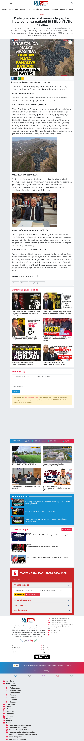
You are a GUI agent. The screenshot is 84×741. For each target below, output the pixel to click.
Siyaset (71, 9)
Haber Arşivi (53, 635)
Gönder (16, 391)
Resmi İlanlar (37, 9)
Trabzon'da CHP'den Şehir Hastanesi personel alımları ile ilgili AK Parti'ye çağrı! (57, 313)
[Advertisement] (42, 424)
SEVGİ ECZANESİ (20, 610)
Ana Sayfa (8, 681)
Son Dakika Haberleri (56, 633)
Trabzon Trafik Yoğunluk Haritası (60, 625)
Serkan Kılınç (17, 82)
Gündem (63, 9)
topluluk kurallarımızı (31, 398)
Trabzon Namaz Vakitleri (57, 623)
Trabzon (4, 9)
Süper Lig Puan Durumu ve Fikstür (21, 734)
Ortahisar (24, 283)
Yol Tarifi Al (19, 594)
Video (7, 707)
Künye (7, 718)
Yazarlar (47, 9)
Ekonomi (55, 9)
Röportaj (8, 711)
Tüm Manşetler (54, 631)
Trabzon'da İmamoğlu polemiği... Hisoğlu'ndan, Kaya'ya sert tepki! (24, 338)
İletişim (7, 720)
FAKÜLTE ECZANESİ (22, 585)
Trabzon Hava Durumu (57, 621)
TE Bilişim (47, 671)
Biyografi (8, 713)
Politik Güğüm (25, 9)
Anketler (8, 716)
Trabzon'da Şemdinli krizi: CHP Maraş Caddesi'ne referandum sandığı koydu (57, 338)
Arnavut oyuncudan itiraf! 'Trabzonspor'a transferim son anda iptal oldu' (56, 488)
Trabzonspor (13, 9)
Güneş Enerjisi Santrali (37, 283)
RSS (16, 665)
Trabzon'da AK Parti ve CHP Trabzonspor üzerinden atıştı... (54, 363)
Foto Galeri (9, 704)
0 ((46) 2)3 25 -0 (32, 594)
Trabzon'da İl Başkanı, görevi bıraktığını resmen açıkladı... (23, 363)
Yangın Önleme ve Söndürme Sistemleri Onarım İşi (54, 465)
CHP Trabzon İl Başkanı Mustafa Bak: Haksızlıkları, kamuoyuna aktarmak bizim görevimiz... (26, 313)
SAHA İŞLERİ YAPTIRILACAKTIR (24, 464)
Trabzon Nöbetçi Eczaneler (58, 619)
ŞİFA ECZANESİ (20, 605)
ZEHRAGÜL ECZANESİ (22, 600)
